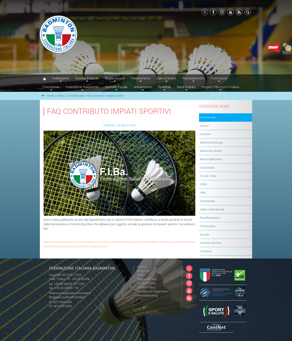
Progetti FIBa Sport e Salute (220, 87)
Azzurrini (205, 134)
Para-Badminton (210, 218)
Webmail (143, 271)
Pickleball (164, 87)
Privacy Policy (146, 283)
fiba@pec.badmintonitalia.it (67, 297)
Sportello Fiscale (116, 87)
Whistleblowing (147, 295)
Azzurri (204, 126)
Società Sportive (210, 243)
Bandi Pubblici (186, 87)
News (141, 275)
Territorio (206, 251)
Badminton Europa (211, 142)
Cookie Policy (146, 287)
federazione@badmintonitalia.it (70, 293)
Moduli (141, 267)
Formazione (207, 201)
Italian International (212, 209)
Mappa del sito (147, 279)
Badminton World (211, 151)
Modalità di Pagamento (153, 291)
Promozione (207, 226)
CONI (203, 184)
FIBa (203, 193)
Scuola (204, 234)
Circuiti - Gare (208, 176)
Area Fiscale (208, 117)
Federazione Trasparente (82, 87)
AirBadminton (143, 87)
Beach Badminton (211, 159)
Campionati (207, 168)
